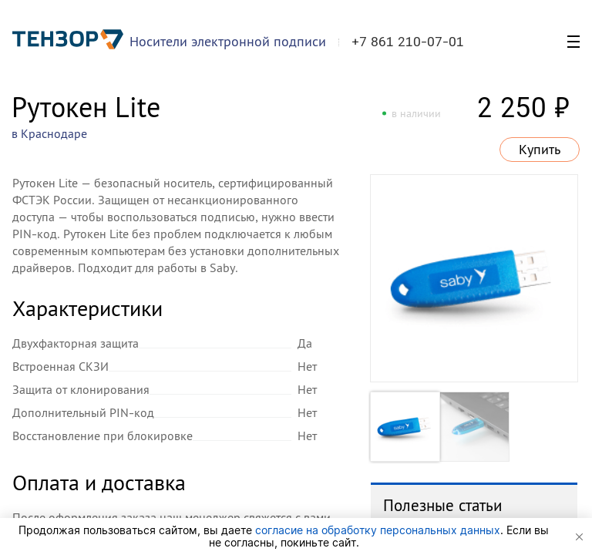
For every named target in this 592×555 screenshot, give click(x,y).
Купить (539, 149)
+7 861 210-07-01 (408, 42)
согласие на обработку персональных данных (377, 529)
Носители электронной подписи (228, 41)
